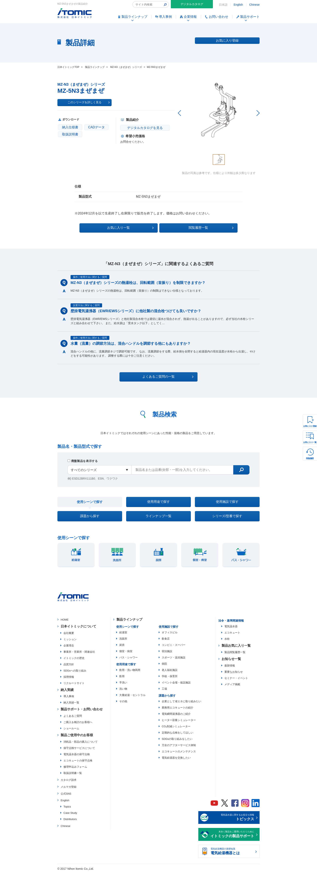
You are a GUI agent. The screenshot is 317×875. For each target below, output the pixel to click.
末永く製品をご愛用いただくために (232, 836)
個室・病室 (125, 653)
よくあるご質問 (72, 717)
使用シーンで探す (90, 502)
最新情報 (229, 667)
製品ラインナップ (129, 621)
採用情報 (68, 678)
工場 (164, 690)
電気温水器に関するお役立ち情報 (232, 819)
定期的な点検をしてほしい (177, 734)
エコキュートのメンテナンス (179, 753)
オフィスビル (170, 634)
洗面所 (123, 640)
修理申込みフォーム (75, 768)
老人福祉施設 (170, 671)
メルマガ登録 (68, 788)
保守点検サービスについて (79, 749)
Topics (67, 808)
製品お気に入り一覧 (236, 647)
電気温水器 (231, 628)
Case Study (70, 814)
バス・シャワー (128, 659)
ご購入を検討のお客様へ (77, 724)
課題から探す (89, 517)
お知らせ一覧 (231, 660)
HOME (65, 621)
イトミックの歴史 (74, 659)
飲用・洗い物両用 (129, 671)
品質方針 (68, 666)
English (238, 4)
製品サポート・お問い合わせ (82, 711)
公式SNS (66, 795)
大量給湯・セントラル (132, 696)
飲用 (122, 678)
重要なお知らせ (233, 673)
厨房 (122, 646)
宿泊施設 (167, 653)
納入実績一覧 (71, 704)
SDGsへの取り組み (74, 672)
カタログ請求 (68, 781)
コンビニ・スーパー (173, 646)
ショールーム (71, 730)
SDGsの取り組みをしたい (177, 740)
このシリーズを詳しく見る (89, 102)
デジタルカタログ (192, 4)
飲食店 (166, 640)
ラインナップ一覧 (158, 517)
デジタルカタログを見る (144, 128)
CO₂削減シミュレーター (176, 728)
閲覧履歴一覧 (193, 227)
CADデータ (96, 127)
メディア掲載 (232, 686)
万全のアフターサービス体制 (179, 746)
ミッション (70, 641)
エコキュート (232, 634)
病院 (164, 665)
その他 (123, 703)
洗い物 (123, 690)
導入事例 (68, 698)
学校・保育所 (170, 678)
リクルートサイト (74, 684)
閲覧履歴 (310, 458)
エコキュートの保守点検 (77, 762)
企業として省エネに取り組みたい (181, 703)
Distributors (70, 821)
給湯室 (123, 634)
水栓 (227, 640)
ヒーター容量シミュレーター (179, 721)
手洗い (123, 684)
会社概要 (68, 634)
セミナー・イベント (236, 679)
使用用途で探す (158, 502)
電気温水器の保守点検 (76, 756)
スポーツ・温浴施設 (173, 659)
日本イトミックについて (78, 628)
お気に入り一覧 (310, 442)
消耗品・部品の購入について (80, 743)
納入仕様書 (70, 127)
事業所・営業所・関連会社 (79, 653)
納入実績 (67, 691)
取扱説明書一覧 (72, 774)
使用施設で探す (227, 502)
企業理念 (68, 647)
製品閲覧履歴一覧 (234, 654)
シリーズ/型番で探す (227, 517)
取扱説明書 (70, 134)
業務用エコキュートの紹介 (177, 709)
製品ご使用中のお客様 (77, 737)
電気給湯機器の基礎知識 (232, 853)
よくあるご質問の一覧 (162, 376)
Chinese (254, 4)
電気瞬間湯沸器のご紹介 (176, 715)
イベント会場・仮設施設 (176, 684)
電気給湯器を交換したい (176, 759)
